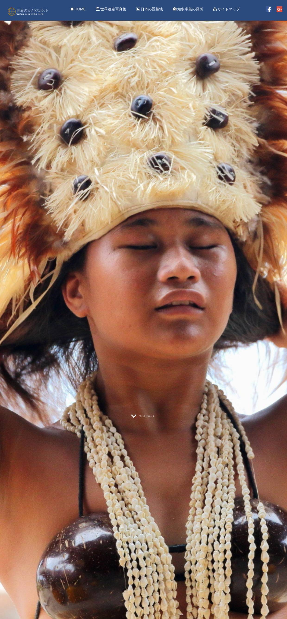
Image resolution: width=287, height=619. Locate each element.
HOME (78, 9)
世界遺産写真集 (111, 9)
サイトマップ (226, 9)
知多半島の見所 (188, 9)
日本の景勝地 (149, 9)
